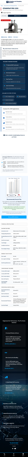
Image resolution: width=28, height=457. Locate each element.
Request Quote (18, 15)
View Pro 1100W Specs (10, 343)
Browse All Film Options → (14, 217)
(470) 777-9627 (14, 443)
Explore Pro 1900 (9, 368)
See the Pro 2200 (9, 393)
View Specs (4, 15)
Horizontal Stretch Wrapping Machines (10, 5)
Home (2, 5)
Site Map (14, 446)
